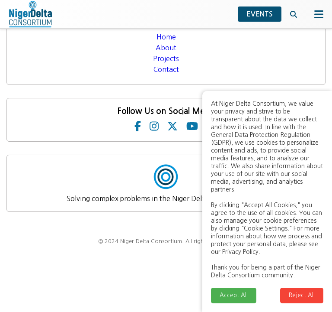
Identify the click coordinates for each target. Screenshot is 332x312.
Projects (166, 58)
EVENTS (259, 14)
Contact (166, 69)
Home (166, 36)
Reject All (302, 295)
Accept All (234, 295)
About (166, 47)
